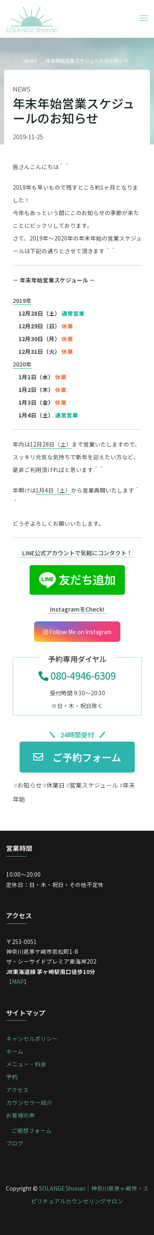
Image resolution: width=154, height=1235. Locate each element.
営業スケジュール (93, 784)
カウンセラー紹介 (29, 1102)
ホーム (14, 1051)
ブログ (14, 1143)
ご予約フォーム (77, 757)
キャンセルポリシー (32, 1038)
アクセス (17, 1090)
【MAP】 (18, 981)
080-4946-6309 (77, 675)
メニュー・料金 (26, 1064)
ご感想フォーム (31, 1130)
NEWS (30, 60)
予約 (12, 1076)
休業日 (55, 784)
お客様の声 (20, 1115)
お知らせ (29, 784)
